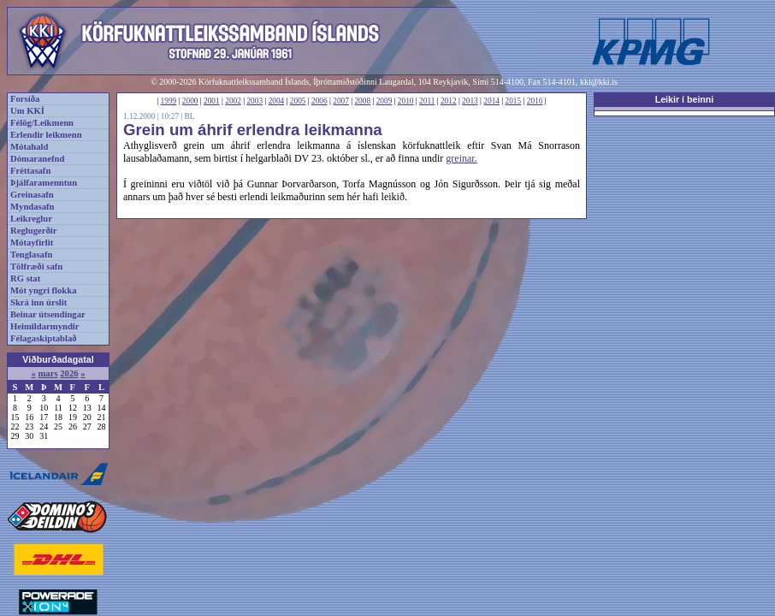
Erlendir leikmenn (46, 134)
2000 (190, 101)
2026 (69, 373)
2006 (319, 101)
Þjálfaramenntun (43, 182)
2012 (449, 101)
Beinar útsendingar (48, 314)
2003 (254, 101)
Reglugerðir (33, 230)
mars (47, 373)
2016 (535, 101)
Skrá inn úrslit (38, 302)
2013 (470, 101)
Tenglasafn (31, 254)
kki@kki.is (599, 81)
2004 (277, 101)
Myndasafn (32, 206)
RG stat (25, 278)
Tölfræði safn (36, 266)
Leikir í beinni (684, 99)
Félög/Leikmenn (42, 122)
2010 (406, 101)
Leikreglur (31, 218)
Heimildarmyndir (45, 326)
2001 (212, 101)
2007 (341, 101)
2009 (384, 101)
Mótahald (29, 146)
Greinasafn (32, 194)
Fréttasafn (30, 170)
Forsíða (24, 99)
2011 (427, 101)
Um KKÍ (27, 111)
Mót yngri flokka (43, 290)
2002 (233, 101)
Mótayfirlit (31, 242)
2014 (491, 101)
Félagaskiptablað (43, 338)
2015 (514, 101)
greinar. (461, 158)
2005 (298, 101)
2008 (362, 101)
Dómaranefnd (37, 158)
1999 (169, 101)
